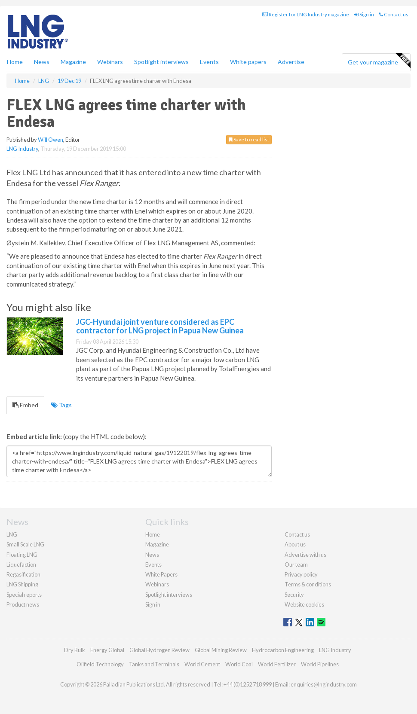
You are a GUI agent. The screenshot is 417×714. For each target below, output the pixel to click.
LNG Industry (22, 148)
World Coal (239, 664)
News (152, 554)
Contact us (393, 14)
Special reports (24, 594)
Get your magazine (379, 61)
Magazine (73, 61)
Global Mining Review (221, 650)
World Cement (202, 664)
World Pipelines (320, 664)
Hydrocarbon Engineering (283, 650)
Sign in (364, 14)
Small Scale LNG (25, 544)
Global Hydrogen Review (159, 650)
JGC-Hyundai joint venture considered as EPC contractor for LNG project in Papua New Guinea (160, 326)
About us (295, 544)
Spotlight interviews (161, 61)
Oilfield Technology (100, 664)
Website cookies (304, 604)
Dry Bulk (74, 650)
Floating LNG (21, 554)
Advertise (291, 61)
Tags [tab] (61, 405)
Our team (296, 564)
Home (15, 61)
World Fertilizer (277, 664)
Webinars (110, 61)
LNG (11, 534)
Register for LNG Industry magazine (305, 14)
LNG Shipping (22, 584)
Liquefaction (21, 564)
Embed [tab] (25, 405)
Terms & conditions (308, 584)
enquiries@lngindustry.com (324, 684)
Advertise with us (305, 554)
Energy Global (107, 650)
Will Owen (50, 139)
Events (209, 61)
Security (294, 594)
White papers (248, 61)
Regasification (23, 574)
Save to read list (249, 139)
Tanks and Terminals (154, 664)
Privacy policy (301, 574)
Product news (22, 604)
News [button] (41, 61)
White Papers (161, 574)
